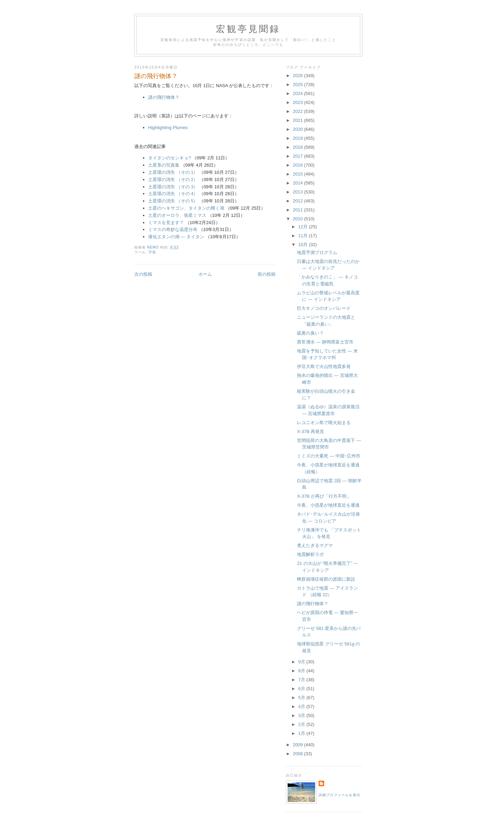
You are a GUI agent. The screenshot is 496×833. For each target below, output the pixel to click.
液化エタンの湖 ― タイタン (176, 236)
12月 (303, 226)
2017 (298, 156)
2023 (298, 102)
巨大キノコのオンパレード (324, 308)
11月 (303, 235)
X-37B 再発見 (310, 431)
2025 (298, 84)
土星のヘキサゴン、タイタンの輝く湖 (186, 208)
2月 (302, 724)
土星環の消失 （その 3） (173, 186)
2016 (298, 165)
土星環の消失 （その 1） (173, 172)
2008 (298, 753)
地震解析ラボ (310, 554)
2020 (298, 129)
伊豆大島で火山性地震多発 (324, 366)
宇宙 (152, 252)
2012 (298, 200)
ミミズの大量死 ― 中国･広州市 (328, 455)
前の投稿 (267, 274)
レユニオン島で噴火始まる (324, 422)
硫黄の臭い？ (310, 333)
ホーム (205, 274)
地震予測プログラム (317, 252)
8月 (302, 670)
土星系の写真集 (163, 165)
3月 (302, 715)
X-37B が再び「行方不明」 (324, 496)
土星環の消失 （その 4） (173, 193)
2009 (298, 744)
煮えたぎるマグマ (315, 545)
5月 (302, 697)
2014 (298, 183)
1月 (302, 733)
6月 (302, 688)
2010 (298, 218)
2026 (298, 75)
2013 (298, 191)
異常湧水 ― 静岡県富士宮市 (325, 342)
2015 (298, 174)
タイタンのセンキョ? (169, 157)
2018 (298, 147)
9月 (302, 661)
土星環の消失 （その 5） (173, 200)
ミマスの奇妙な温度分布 (172, 229)
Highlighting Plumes (168, 127)
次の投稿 (143, 274)
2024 (298, 93)
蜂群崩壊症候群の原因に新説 (326, 579)
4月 (302, 706)
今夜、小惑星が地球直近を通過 (328, 505)
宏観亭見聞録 (248, 29)
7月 (302, 679)
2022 (298, 111)
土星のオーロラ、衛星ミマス (177, 215)
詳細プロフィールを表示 (339, 795)
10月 (303, 244)
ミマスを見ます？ (166, 222)
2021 (298, 120)
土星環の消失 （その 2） (173, 179)
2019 (298, 138)
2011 (298, 209)
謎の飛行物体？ (163, 97)
